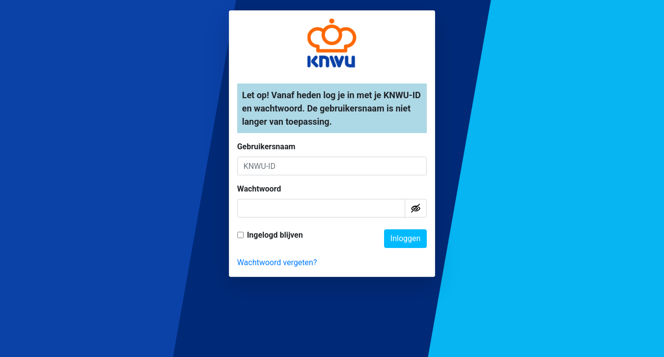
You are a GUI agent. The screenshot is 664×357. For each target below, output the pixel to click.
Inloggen (405, 238)
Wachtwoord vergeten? (277, 262)
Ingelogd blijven (275, 235)
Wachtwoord (259, 188)
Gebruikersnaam (266, 146)
